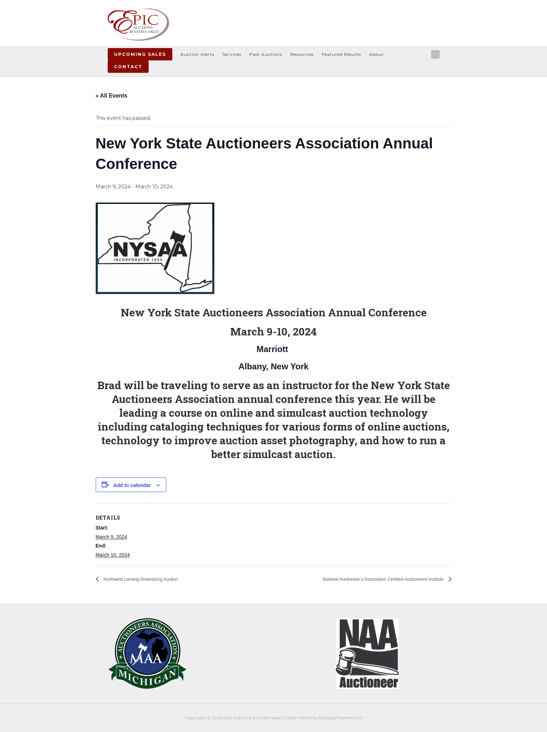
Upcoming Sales (140, 54)
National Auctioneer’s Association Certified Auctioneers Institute (365, 579)
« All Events (111, 96)
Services (231, 54)
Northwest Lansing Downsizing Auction (151, 579)
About (376, 54)
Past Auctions (265, 54)
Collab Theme (297, 717)
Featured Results (341, 54)
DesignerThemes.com (341, 717)
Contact (128, 66)
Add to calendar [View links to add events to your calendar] (132, 485)
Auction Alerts (197, 54)
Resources (302, 54)
